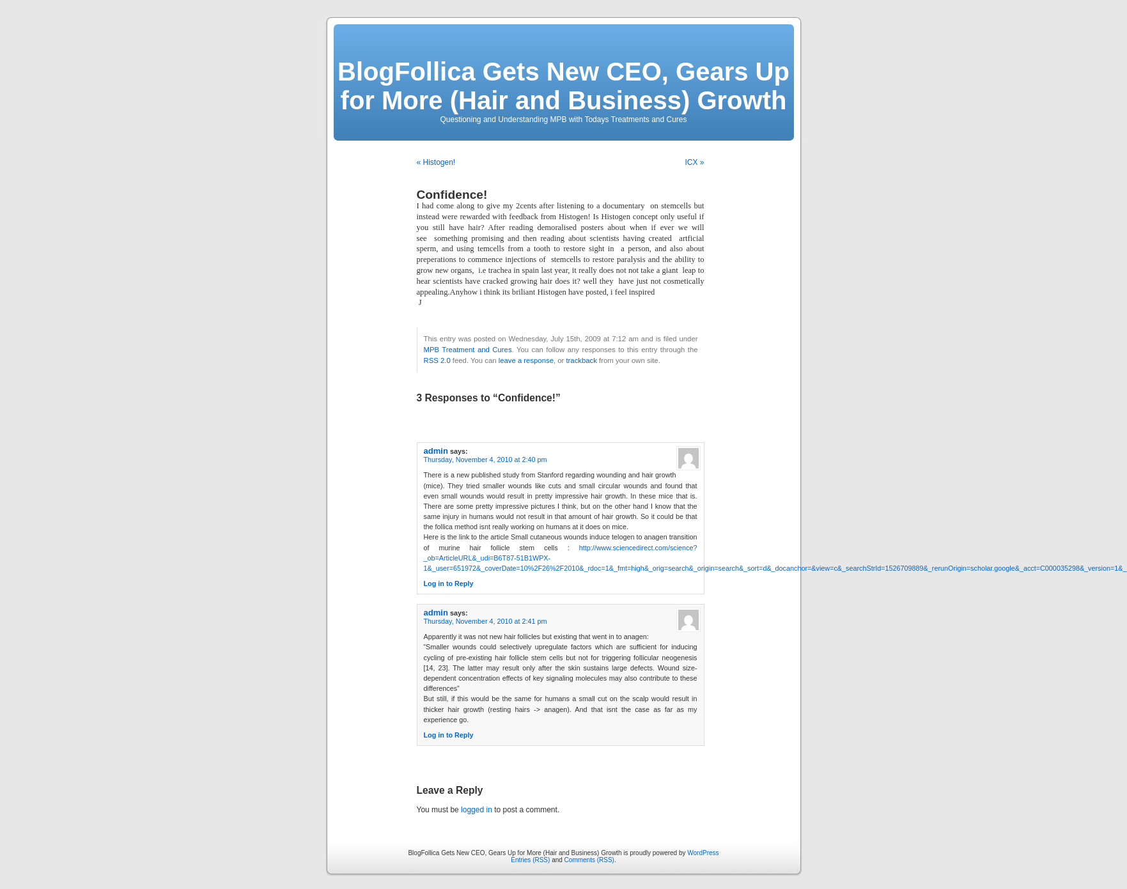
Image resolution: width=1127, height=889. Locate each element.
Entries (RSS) (530, 859)
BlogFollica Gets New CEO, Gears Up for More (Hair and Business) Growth (563, 86)
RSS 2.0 (437, 360)
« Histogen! (436, 162)
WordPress (703, 852)
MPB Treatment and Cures (468, 349)
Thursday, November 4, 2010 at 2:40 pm (485, 459)
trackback (581, 360)
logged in (476, 809)
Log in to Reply (449, 583)
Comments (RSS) (589, 859)
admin (436, 451)
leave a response (526, 360)
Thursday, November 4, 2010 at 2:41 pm (485, 621)
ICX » (694, 162)
